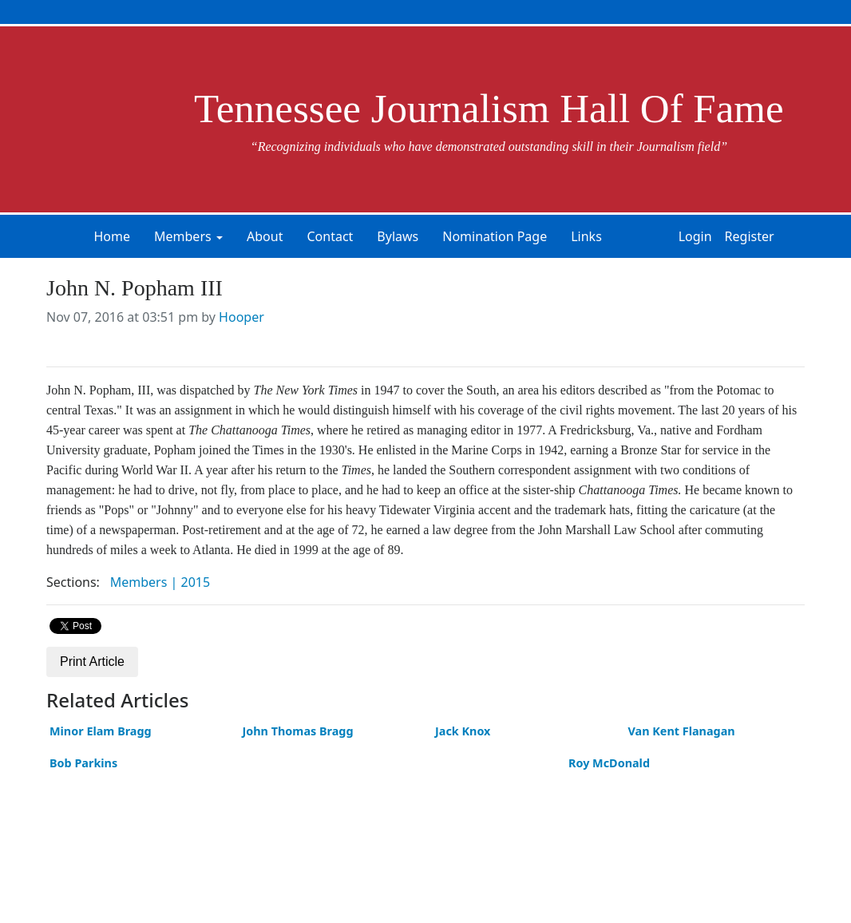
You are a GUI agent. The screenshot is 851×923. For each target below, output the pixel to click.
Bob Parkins (83, 762)
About (265, 236)
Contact (330, 236)
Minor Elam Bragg (100, 731)
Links (586, 236)
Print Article (92, 661)
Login (695, 236)
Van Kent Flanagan (681, 731)
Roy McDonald (609, 762)
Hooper (241, 317)
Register (749, 236)
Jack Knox (462, 731)
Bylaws (397, 236)
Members (183, 236)
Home (111, 236)
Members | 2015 (160, 582)
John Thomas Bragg (298, 731)
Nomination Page (494, 236)
